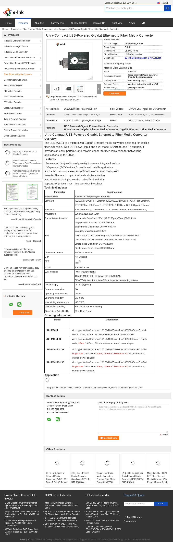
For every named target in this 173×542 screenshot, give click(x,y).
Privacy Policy (26, 539)
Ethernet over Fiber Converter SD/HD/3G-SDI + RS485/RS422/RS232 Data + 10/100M (103, 529)
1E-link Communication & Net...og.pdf (143, 58)
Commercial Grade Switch (15, 80)
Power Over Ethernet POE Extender (20, 63)
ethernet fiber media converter (96, 388)
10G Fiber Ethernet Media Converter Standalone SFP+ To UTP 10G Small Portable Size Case (80, 479)
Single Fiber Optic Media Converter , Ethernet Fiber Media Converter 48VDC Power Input (106, 479)
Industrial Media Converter (16, 52)
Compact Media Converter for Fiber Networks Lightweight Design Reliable (26, 174)
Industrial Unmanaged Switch (17, 41)
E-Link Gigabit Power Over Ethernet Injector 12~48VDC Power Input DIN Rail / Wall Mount (21, 505)
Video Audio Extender (13, 108)
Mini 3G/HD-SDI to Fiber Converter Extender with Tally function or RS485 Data (102, 505)
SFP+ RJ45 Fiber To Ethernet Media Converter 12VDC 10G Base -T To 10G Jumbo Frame (56, 479)
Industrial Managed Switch (16, 46)
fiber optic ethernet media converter (127, 388)
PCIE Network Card (13, 113)
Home (8, 23)
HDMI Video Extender (13, 97)
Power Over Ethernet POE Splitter (19, 69)
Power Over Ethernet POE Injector (19, 57)
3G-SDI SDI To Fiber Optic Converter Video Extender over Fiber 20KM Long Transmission (103, 514)
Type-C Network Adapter (15, 119)
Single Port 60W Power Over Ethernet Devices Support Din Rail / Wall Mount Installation (22, 514)
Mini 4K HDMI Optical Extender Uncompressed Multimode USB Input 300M (61, 505)
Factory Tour (57, 23)
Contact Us (99, 23)
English (166, 3)
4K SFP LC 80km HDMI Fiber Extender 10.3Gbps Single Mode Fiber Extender (62, 512)
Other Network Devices (14, 136)
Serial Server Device (13, 85)
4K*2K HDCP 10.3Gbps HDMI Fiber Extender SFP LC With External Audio (62, 525)
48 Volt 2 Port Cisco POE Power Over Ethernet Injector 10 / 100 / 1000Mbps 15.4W (22, 532)
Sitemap (137, 517)
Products (23, 23)
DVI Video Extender (13, 102)
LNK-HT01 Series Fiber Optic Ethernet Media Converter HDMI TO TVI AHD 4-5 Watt (133, 477)
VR (143, 23)
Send (160, 503)
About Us (39, 23)
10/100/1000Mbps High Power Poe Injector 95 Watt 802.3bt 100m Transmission (20, 523)
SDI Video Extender (13, 91)
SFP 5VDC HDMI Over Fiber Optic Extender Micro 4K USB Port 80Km (61, 519)
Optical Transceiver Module (16, 130)
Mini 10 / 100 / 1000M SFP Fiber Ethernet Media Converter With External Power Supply (157, 477)
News (132, 23)
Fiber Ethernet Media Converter (36, 29)
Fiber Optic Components (15, 124)
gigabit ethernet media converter (66, 388)
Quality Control (79, 23)
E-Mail (128, 517)
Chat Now (117, 23)
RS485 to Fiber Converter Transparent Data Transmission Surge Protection (27, 163)
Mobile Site (130, 521)
